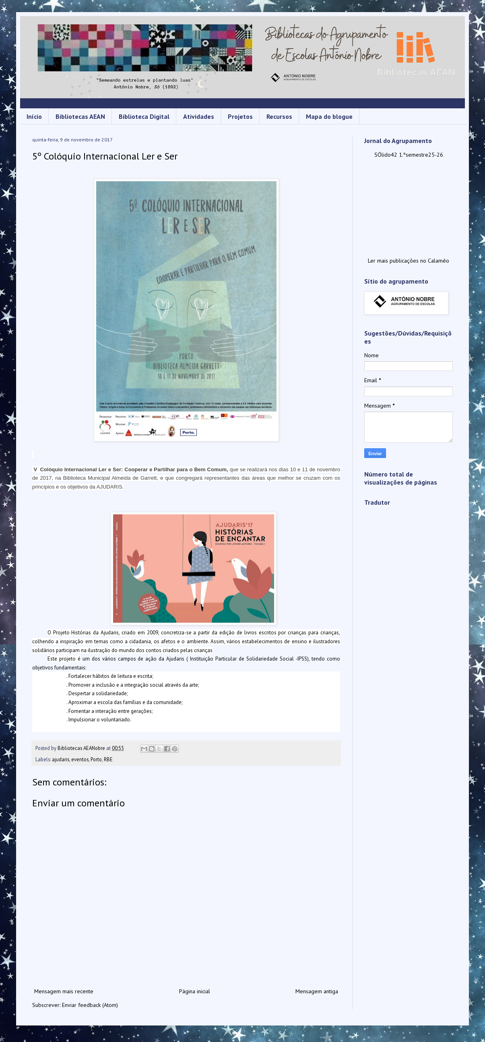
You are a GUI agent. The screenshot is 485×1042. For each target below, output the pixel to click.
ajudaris (60, 759)
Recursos (279, 116)
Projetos (240, 116)
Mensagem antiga (316, 991)
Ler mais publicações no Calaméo (408, 260)
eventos (80, 759)
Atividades (198, 116)
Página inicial (194, 991)
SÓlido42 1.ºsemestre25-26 (408, 154)
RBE (108, 759)
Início (34, 116)
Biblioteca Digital (144, 116)
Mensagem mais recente (63, 991)
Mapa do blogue (329, 116)
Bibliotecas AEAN (80, 116)
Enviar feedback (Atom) (90, 1005)
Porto (96, 759)
